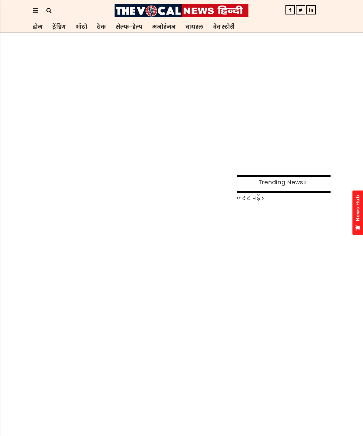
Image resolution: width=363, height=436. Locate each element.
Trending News (281, 182)
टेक (101, 27)
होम (38, 27)
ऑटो (81, 27)
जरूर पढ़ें (248, 198)
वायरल (194, 27)
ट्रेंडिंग (59, 27)
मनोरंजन (164, 27)
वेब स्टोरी (223, 27)
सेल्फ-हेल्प (129, 27)
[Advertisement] (182, 133)
